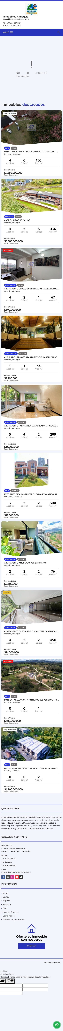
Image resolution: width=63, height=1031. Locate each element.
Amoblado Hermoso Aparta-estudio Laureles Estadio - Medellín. (31, 357)
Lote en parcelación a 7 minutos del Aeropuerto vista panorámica (31, 700)
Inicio (5, 893)
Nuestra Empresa (11, 912)
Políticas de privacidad (13, 919)
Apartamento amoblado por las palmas (25, 563)
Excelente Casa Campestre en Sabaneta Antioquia (30, 494)
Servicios (7, 904)
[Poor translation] (10, 981)
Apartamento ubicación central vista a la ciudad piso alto (31, 289)
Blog (5, 908)
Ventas (6, 897)
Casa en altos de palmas (17, 220)
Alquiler (6, 900)
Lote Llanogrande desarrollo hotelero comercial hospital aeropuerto (31, 152)
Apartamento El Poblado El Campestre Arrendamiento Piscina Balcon (31, 631)
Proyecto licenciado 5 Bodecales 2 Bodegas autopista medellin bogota (31, 768)
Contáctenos (9, 916)
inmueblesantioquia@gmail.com (16, 19)
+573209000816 (14, 25)
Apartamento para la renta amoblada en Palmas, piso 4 (31, 426)
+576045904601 (14, 23)
